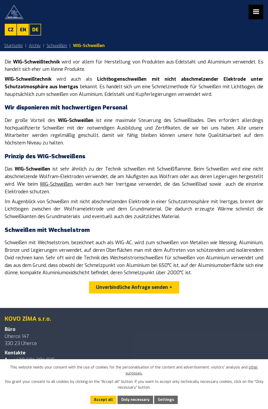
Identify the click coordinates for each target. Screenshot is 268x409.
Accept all (103, 399)
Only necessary (135, 399)
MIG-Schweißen (56, 184)
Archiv (35, 45)
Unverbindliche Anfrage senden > (134, 287)
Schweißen (57, 45)
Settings (166, 399)
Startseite (13, 45)
